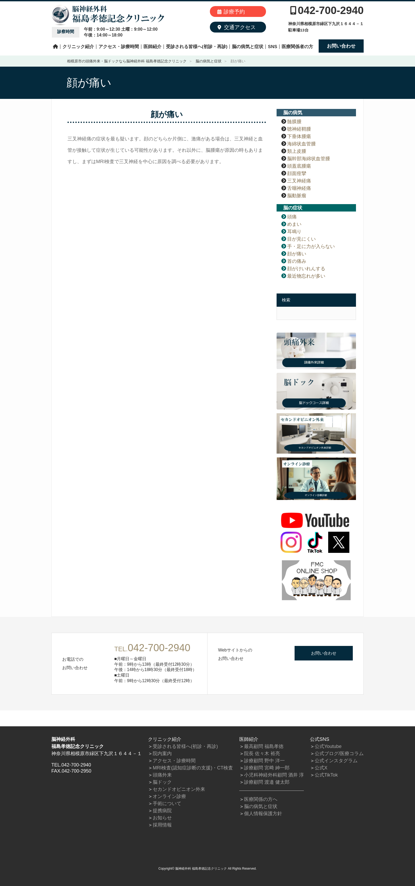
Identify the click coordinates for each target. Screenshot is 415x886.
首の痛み (296, 261)
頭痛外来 (162, 775)
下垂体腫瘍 (299, 136)
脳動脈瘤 (296, 195)
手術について (167, 803)
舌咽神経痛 (299, 188)
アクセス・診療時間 (118, 46)
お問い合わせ (341, 46)
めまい (294, 224)
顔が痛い (296, 253)
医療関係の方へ (260, 799)
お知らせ (162, 817)
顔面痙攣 (296, 173)
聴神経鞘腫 (299, 129)
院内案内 (162, 753)
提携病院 (162, 810)
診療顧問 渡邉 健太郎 (267, 782)
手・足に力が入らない (311, 246)
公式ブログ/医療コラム (339, 753)
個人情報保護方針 (263, 813)
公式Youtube (328, 746)
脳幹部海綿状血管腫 (308, 158)
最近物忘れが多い (306, 276)
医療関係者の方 (297, 46)
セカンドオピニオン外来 (179, 789)
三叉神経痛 (299, 180)
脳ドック (162, 782)
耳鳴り (294, 231)
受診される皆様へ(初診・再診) (196, 46)
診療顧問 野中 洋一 (264, 760)
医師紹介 (152, 46)
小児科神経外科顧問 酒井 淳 (274, 775)
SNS (272, 46)
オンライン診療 (169, 796)
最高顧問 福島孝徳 (263, 746)
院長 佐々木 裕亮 (262, 753)
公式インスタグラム (336, 760)
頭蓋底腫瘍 (299, 166)
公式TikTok (326, 775)
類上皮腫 (296, 151)
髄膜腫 (294, 121)
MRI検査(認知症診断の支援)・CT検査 (193, 767)
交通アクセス (237, 27)
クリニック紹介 (78, 46)
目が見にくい (301, 239)
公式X (321, 767)
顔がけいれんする (306, 268)
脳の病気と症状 (247, 46)
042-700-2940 (327, 10)
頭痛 (292, 216)
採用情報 (162, 825)
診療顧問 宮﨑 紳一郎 (267, 767)
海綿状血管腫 (301, 143)
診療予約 (231, 11)
